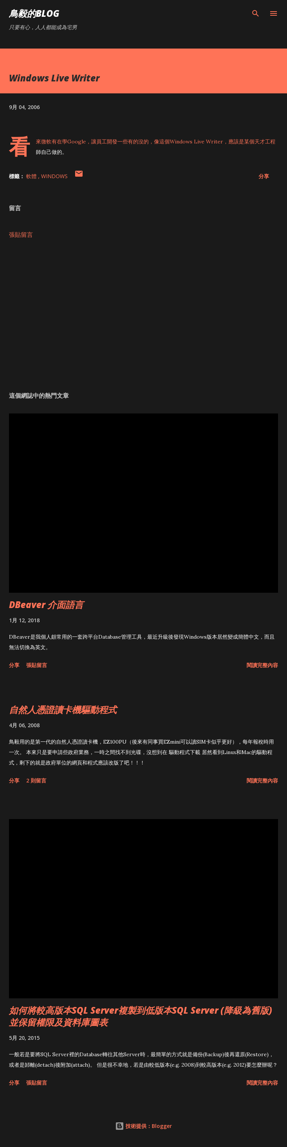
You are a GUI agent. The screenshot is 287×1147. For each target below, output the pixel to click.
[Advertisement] (143, 315)
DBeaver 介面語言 (46, 604)
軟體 (32, 176)
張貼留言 (21, 234)
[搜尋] (255, 13)
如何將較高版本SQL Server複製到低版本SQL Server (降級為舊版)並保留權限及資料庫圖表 (140, 1016)
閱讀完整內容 (262, 665)
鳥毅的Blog (34, 13)
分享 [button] (264, 176)
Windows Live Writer (196, 141)
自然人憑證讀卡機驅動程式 (63, 709)
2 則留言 (36, 780)
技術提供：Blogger (143, 1125)
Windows (54, 176)
